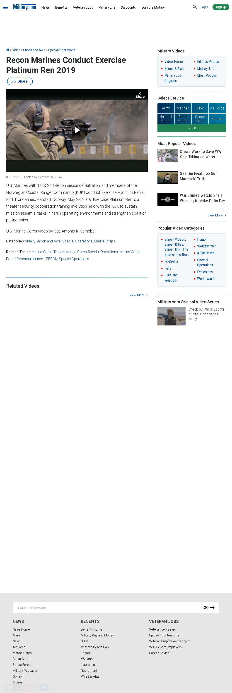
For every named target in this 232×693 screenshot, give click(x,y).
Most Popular (207, 75)
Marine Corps (104, 241)
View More (215, 215)
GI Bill (84, 641)
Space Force (21, 665)
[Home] (7, 50)
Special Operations (61, 50)
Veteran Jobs (83, 7)
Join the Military (153, 7)
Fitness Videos (208, 61)
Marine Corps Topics (47, 252)
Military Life (107, 7)
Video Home (173, 61)
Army (17, 635)
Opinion (18, 676)
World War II (206, 279)
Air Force (19, 647)
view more (137, 295)
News (45, 7)
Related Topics (18, 252)
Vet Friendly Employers (165, 647)
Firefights (171, 261)
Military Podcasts (25, 670)
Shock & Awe (174, 68)
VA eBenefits (90, 676)
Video (16, 50)
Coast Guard (21, 659)
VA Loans (87, 659)
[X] (17, 687)
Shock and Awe (34, 50)
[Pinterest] (26, 687)
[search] (195, 7)
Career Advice (159, 653)
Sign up (221, 7)
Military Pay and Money (97, 635)
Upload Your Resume (164, 635)
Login (204, 7)
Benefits (61, 7)
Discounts (128, 7)
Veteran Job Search (163, 629)
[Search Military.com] (116, 607)
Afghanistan (205, 253)
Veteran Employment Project (170, 641)
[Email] (35, 687)
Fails (167, 268)
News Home (21, 629)
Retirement (89, 670)
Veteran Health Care (95, 647)
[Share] (44, 687)
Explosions (205, 272)
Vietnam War (206, 246)
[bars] (5, 7)
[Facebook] (7, 687)
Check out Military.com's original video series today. (206, 314)
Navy (16, 641)
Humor (202, 239)
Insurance (88, 665)
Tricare (86, 653)
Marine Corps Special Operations (92, 252)
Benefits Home (91, 629)
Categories (15, 241)
